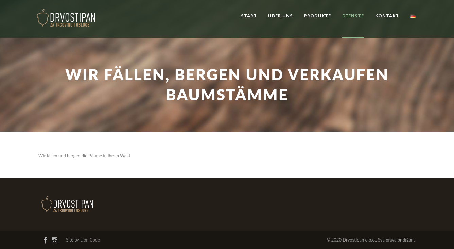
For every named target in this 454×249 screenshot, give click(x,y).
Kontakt (387, 16)
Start (249, 16)
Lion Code (90, 240)
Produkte (317, 16)
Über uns (280, 16)
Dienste (353, 16)
